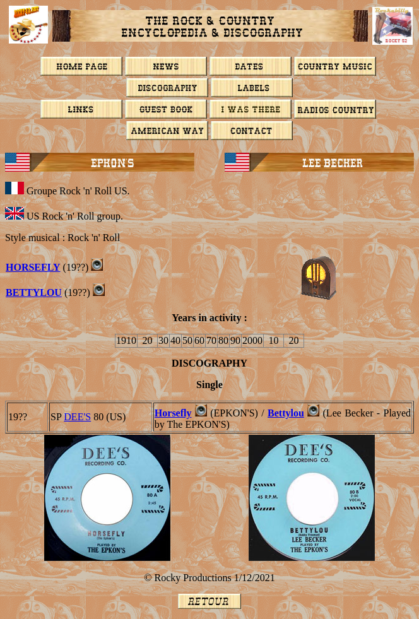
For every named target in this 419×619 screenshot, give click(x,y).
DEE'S (77, 416)
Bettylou (286, 413)
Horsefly (33, 267)
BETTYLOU (34, 292)
